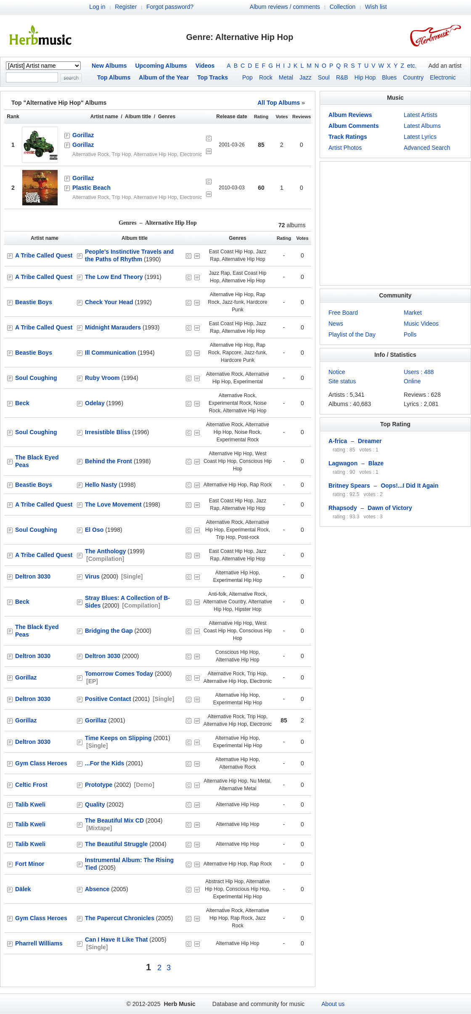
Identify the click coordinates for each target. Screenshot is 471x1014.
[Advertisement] (395, 223)
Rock (266, 77)
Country (413, 77)
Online (412, 381)
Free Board (343, 312)
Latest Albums (422, 125)
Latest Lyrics (420, 136)
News (335, 323)
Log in (97, 6)
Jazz (305, 77)
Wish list (376, 6)
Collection (342, 6)
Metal (286, 77)
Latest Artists (420, 114)
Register (126, 6)
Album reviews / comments (285, 6)
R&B (342, 77)
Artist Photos (345, 147)
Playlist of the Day (352, 334)
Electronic (442, 77)
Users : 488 (419, 372)
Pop (247, 77)
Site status (342, 381)
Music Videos (421, 323)
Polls (410, 334)
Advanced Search (427, 147)
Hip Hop (365, 77)
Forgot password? (169, 6)
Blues (389, 77)
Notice (336, 372)
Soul (324, 77)
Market (413, 312)
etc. (412, 65)
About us (332, 1004)
